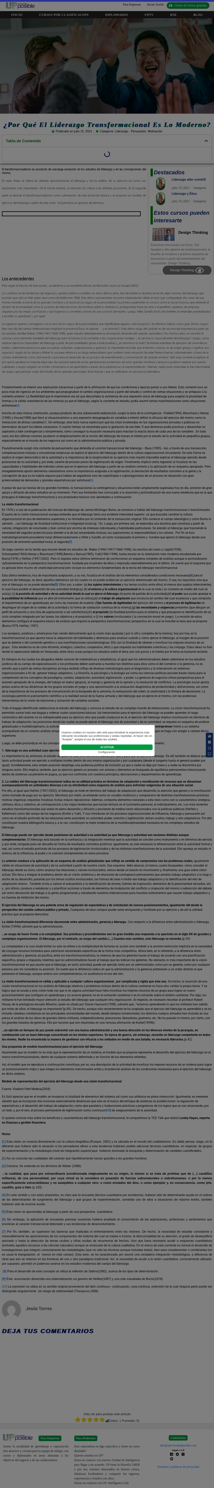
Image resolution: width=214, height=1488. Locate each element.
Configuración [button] (106, 752)
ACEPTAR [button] (107, 747)
